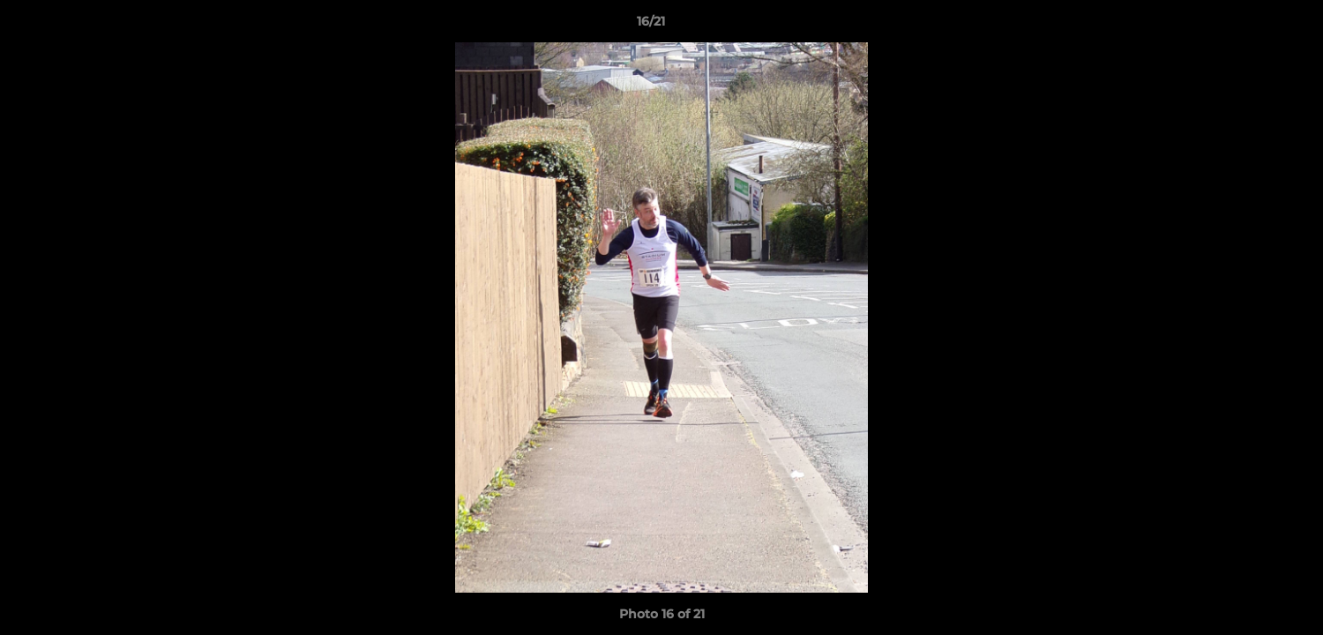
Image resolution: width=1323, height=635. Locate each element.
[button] (1248, 26)
